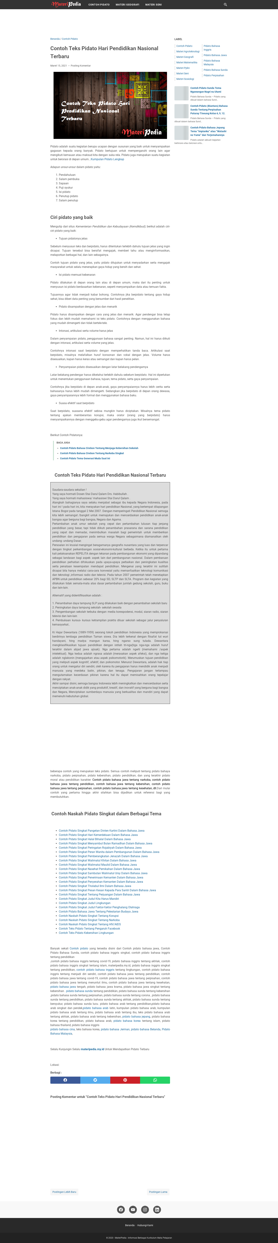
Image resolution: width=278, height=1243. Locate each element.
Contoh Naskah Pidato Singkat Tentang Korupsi (89, 915)
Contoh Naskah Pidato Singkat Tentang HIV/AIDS (90, 924)
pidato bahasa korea (127, 1020)
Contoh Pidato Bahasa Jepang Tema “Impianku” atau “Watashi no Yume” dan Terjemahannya (208, 131)
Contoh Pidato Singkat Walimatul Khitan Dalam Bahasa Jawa (98, 860)
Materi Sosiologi (185, 79)
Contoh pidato (79, 948)
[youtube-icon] (133, 1210)
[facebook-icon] (121, 1210)
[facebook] (65, 1080)
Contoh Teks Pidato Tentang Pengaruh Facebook (90, 928)
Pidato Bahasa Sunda (216, 69)
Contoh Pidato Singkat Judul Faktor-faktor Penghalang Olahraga (99, 907)
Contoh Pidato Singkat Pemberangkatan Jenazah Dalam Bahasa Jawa (103, 856)
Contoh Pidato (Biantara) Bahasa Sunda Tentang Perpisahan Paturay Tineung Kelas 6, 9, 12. (209, 109)
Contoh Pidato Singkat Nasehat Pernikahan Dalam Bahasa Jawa (100, 869)
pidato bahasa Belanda (145, 1029)
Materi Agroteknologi (187, 51)
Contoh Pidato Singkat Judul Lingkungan (85, 903)
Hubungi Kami (145, 1225)
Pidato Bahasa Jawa (215, 55)
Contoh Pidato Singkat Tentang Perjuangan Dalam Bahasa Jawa (100, 894)
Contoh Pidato (99, 4)
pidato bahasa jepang (136, 1016)
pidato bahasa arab (95, 1008)
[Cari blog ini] (225, 4)
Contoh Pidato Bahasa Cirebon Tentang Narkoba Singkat (92, 453)
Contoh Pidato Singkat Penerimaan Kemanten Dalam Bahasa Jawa (101, 877)
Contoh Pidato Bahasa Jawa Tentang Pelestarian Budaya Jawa (99, 911)
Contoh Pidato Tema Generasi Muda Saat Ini (85, 458)
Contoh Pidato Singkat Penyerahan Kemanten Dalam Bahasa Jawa (101, 881)
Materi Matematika (186, 62)
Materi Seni (153, 4)
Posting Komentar (81, 65)
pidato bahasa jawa (63, 986)
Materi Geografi (127, 4)
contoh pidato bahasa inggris (95, 969)
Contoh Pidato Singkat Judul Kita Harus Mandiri (89, 898)
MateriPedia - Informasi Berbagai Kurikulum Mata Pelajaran (143, 1238)
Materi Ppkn (183, 68)
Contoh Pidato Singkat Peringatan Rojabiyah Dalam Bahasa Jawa (100, 847)
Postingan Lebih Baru (64, 1191)
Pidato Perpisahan (214, 75)
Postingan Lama (158, 1191)
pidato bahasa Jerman (115, 1029)
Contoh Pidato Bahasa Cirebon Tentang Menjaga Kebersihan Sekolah (99, 448)
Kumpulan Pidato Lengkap (107, 159)
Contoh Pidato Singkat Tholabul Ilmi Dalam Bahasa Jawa (95, 886)
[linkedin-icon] (157, 1210)
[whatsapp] (155, 1080)
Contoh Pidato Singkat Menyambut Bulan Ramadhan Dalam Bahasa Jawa (105, 843)
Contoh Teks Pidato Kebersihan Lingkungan (86, 933)
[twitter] (95, 1080)
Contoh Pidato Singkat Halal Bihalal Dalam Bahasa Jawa (95, 839)
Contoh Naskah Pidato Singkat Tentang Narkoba (89, 920)
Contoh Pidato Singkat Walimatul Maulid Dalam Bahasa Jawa (98, 864)
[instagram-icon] (145, 1210)
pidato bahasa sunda (79, 991)
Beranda (130, 1225)
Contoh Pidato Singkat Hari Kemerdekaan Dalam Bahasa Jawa (98, 835)
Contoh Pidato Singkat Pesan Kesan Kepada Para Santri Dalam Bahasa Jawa (108, 890)
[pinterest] (125, 1080)
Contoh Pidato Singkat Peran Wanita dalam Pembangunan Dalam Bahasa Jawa (109, 852)
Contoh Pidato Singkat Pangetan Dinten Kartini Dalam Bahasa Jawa (102, 830)
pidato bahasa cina (62, 1029)
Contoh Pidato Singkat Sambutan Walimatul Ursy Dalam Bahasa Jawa (103, 873)
